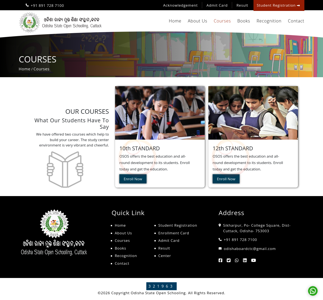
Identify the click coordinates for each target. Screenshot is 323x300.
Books (243, 21)
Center (164, 255)
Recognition (269, 21)
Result (242, 5)
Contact (296, 21)
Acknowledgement (180, 5)
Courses (222, 21)
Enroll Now (133, 178)
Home (175, 21)
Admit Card (217, 5)
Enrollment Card (173, 233)
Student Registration (177, 225)
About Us (197, 21)
